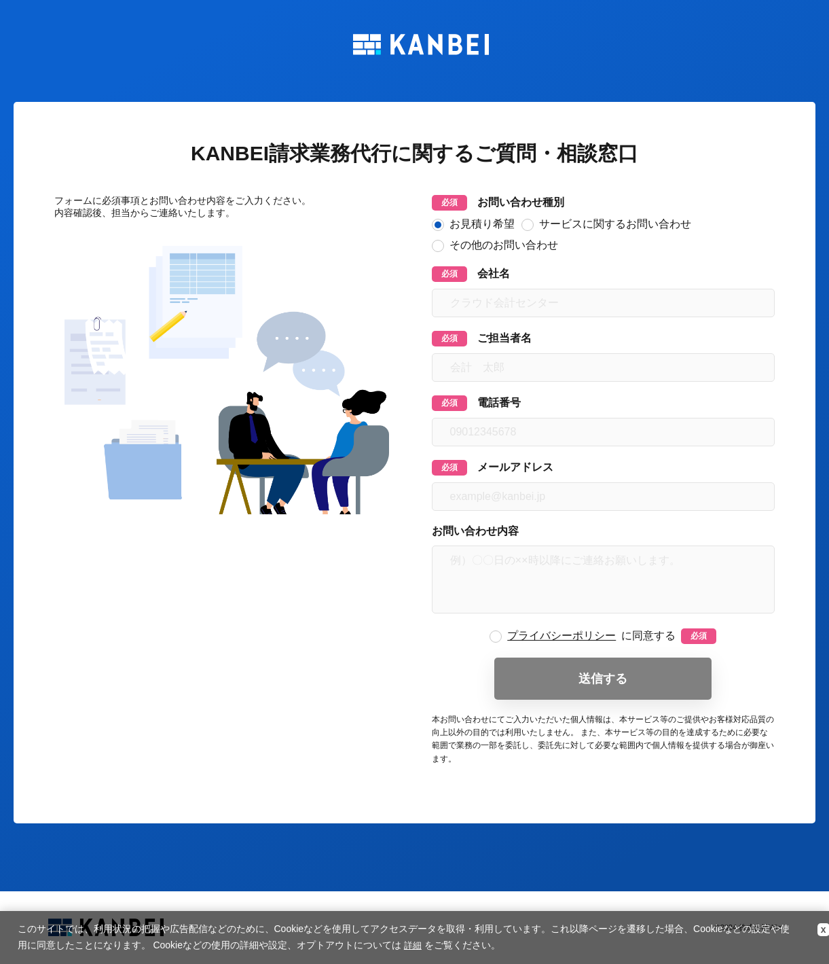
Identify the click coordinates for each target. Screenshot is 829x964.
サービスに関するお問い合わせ (606, 224)
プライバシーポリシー (561, 635)
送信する (602, 678)
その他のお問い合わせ (495, 245)
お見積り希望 (473, 224)
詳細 (413, 945)
